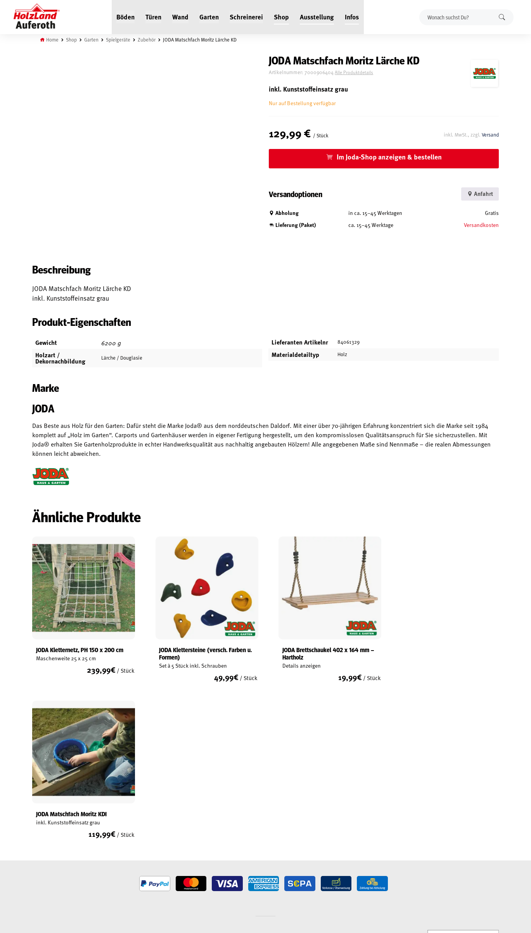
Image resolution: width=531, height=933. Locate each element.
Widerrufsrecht (51, 819)
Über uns (122, 837)
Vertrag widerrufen (60, 874)
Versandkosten (481, 224)
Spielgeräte (119, 39)
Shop (281, 16)
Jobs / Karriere (128, 801)
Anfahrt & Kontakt (218, 834)
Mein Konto (46, 801)
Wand (181, 16)
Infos (352, 16)
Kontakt (121, 828)
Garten (209, 16)
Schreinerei (246, 16)
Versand (489, 134)
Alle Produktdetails (360, 72)
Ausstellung (317, 16)
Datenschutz (47, 828)
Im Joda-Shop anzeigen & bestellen (392, 157)
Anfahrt (478, 193)
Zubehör (147, 39)
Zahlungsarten (51, 855)
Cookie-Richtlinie (52, 864)
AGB (37, 810)
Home (53, 39)
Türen (154, 16)
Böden (126, 16)
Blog (117, 810)
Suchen (502, 17)
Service (120, 819)
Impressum (45, 837)
